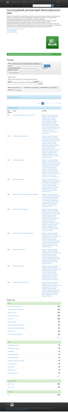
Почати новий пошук (14, 72)
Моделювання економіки (19, 249)
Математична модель (13, 357)
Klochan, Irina (45, 155)
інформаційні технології (14, 348)
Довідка (32, 1)
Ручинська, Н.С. (46, 131)
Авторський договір (11, 30)
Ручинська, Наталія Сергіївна (49, 190)
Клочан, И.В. (45, 130)
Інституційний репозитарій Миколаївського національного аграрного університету (29, 54)
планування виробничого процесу (16, 360)
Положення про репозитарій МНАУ (15, 29)
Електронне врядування (19, 160)
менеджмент (11, 351)
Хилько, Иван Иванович (52, 172)
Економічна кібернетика (19, 179)
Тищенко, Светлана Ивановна (49, 169)
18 (55, 103)
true (9, 394)
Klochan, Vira (50, 236)
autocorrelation (11, 366)
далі (59, 103)
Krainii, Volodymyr (46, 294)
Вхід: (58, 5)
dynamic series (11, 370)
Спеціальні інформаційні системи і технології (24, 115)
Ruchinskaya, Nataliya (47, 230)
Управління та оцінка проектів (20, 209)
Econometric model (12, 373)
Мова (58, 1)
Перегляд (25, 1)
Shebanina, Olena (46, 234)
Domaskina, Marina (53, 125)
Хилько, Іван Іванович (47, 127)
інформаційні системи (13, 345)
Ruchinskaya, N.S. (46, 133)
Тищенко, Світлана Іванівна (49, 167)
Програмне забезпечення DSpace (14, 408)
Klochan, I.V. (52, 130)
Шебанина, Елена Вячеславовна (50, 116)
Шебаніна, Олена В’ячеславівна (50, 115)
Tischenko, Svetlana (54, 155)
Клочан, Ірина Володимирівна (15, 334)
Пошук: (10, 63)
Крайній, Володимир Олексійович (50, 293)
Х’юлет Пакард (15, 409)
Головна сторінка (15, 2)
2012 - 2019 (11, 387)
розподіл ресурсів (12, 363)
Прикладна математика (18, 266)
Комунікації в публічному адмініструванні (23, 233)
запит (9, 65)
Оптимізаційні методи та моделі (20, 136)
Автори (10, 89)
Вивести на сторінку (13, 87)
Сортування (27, 87)
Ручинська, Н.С (52, 175)
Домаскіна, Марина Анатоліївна (50, 137)
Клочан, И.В (57, 173)
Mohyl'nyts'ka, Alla (55, 242)
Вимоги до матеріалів (12, 32)
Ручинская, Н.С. (54, 131)
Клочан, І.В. (56, 128)
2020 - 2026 (11, 384)
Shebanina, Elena (46, 118)
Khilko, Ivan (50, 128)
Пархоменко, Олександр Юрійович (16, 328)
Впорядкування (45, 87)
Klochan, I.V (45, 175)
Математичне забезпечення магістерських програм (25, 194)
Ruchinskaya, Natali (46, 157)
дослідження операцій (13, 354)
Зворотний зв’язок (24, 409)
